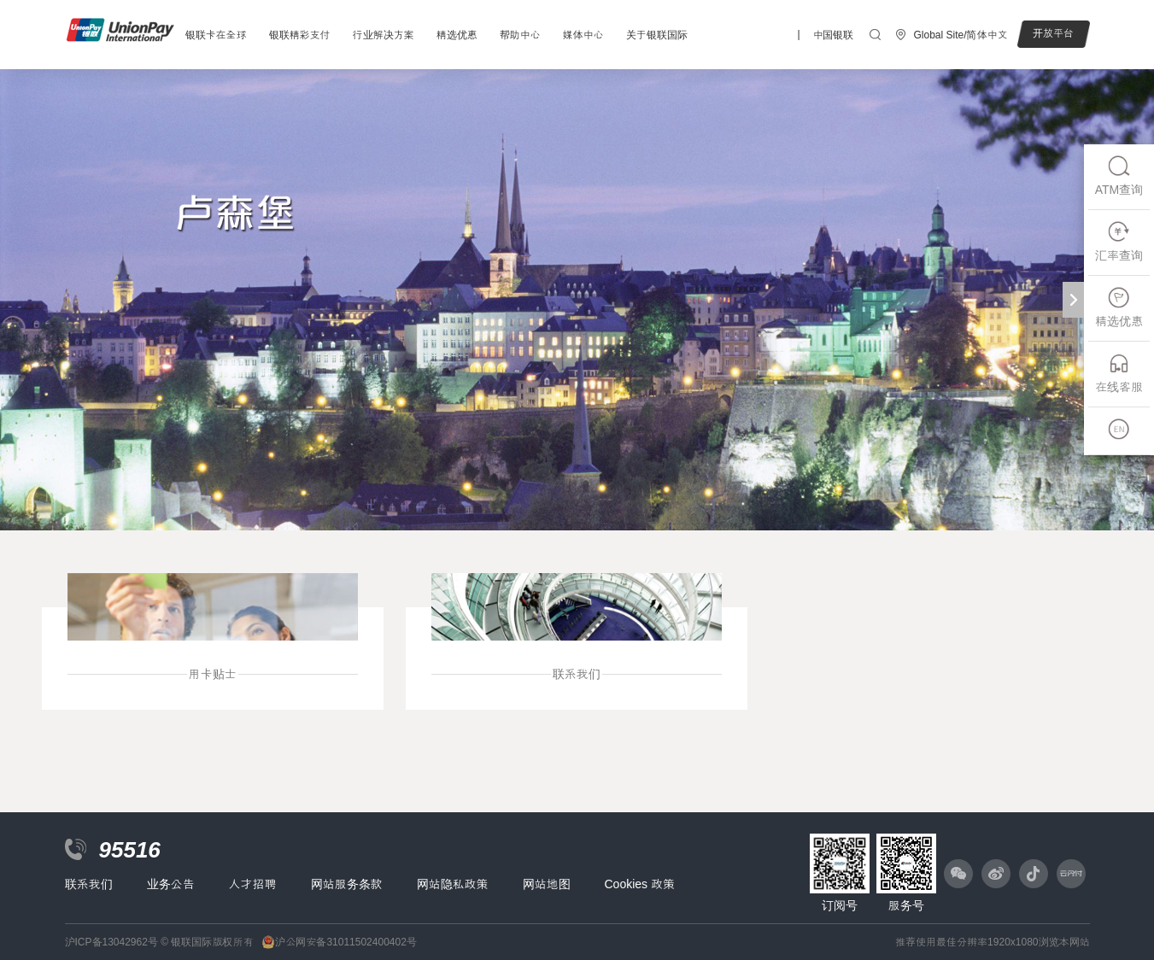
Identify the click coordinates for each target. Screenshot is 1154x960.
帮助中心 (520, 35)
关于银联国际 (657, 35)
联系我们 (89, 884)
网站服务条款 (347, 884)
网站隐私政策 (453, 884)
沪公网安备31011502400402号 (345, 942)
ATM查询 (1119, 175)
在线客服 (1119, 373)
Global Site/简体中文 (960, 35)
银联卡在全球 (216, 35)
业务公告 (171, 884)
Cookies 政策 (640, 884)
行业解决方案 (383, 35)
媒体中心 (583, 35)
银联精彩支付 (300, 35)
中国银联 (832, 35)
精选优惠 (456, 35)
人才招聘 (253, 884)
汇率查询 (1119, 241)
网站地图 (547, 884)
